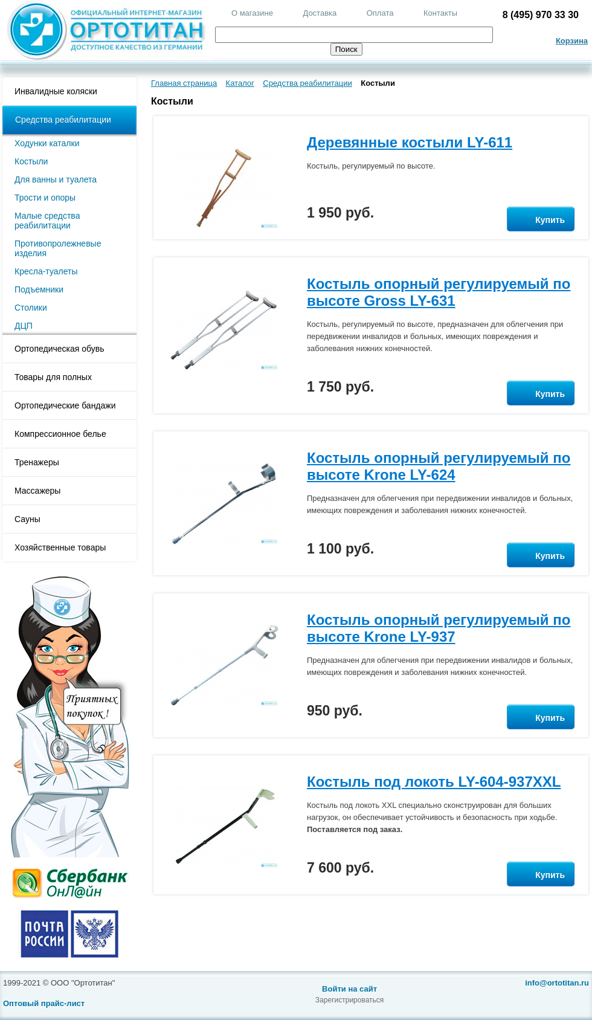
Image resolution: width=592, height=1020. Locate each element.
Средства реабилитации (63, 119)
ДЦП (23, 326)
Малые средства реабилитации (47, 220)
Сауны (27, 519)
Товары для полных (53, 377)
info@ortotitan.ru (557, 982)
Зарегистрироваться (349, 1000)
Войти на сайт (349, 988)
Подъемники (38, 289)
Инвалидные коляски (55, 91)
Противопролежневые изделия (57, 248)
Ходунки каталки (46, 143)
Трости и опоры (45, 197)
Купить (540, 220)
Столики (30, 307)
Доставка (319, 13)
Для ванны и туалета (55, 179)
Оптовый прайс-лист (44, 1003)
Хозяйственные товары (60, 547)
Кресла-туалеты (46, 271)
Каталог (240, 83)
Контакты (440, 13)
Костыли (31, 161)
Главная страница (184, 83)
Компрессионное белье (60, 434)
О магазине (252, 13)
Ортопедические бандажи (65, 405)
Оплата (380, 13)
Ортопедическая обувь (59, 348)
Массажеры (37, 490)
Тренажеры (36, 462)
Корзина (572, 40)
